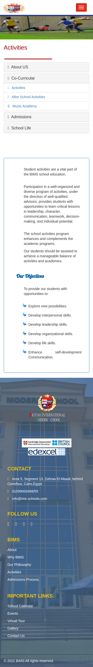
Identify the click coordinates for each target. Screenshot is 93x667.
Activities (17, 88)
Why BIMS (15, 557)
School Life (19, 128)
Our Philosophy (19, 565)
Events (12, 613)
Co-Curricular (21, 78)
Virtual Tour (16, 621)
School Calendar (20, 606)
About (12, 550)
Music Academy (23, 106)
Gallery (12, 628)
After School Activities (27, 97)
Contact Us (16, 636)
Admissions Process (23, 579)
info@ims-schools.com (29, 499)
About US (18, 67)
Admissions (19, 117)
